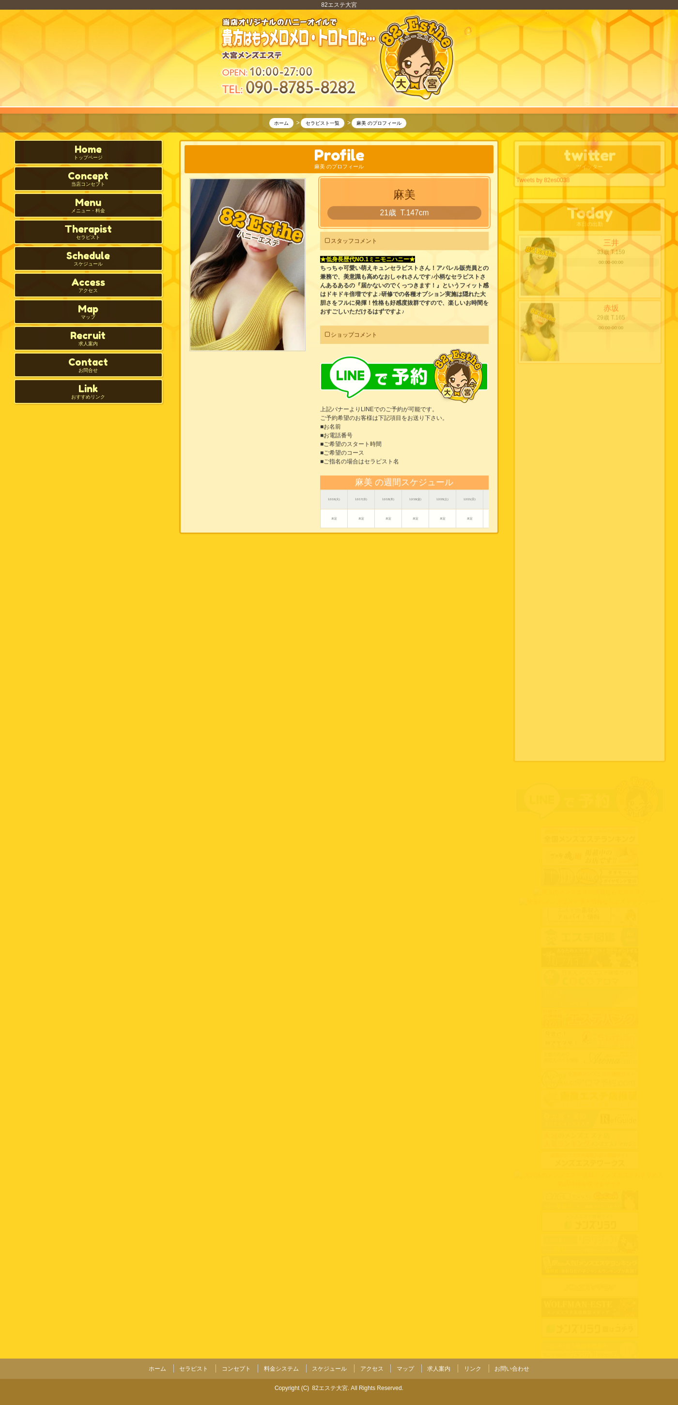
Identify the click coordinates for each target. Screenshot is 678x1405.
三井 (611, 246)
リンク (472, 1367)
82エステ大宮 (329, 1386)
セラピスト (193, 1367)
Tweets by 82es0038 (543, 180)
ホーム (157, 1367)
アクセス (372, 1367)
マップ (405, 1367)
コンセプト (236, 1367)
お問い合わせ (511, 1367)
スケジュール (329, 1367)
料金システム (281, 1367)
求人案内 (438, 1367)
